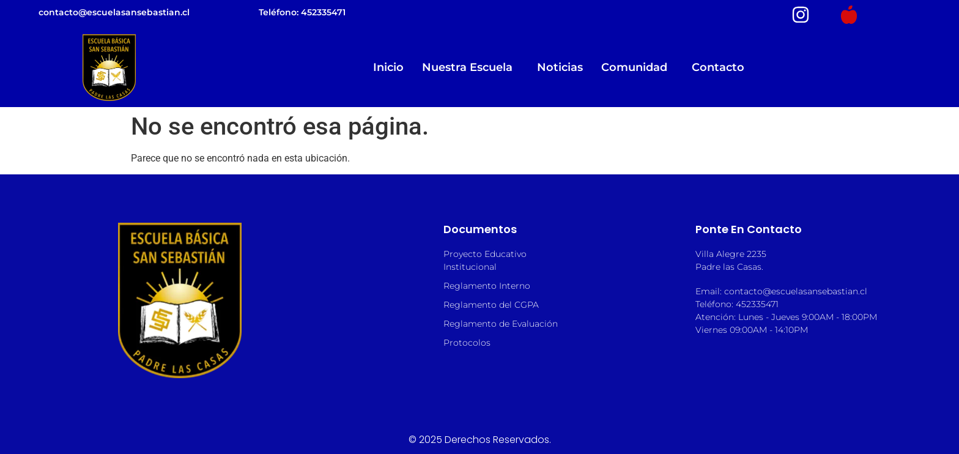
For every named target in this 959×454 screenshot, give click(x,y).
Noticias (560, 67)
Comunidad (637, 67)
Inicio (388, 67)
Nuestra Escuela (470, 67)
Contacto (718, 67)
